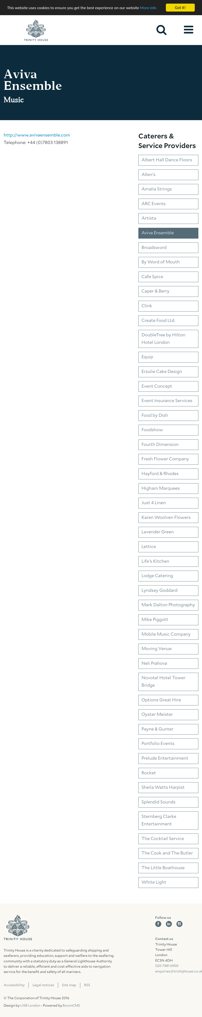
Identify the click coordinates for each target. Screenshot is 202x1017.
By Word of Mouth (160, 262)
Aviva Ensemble (157, 233)
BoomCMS (71, 1005)
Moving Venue (156, 649)
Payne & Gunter (157, 729)
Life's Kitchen (155, 561)
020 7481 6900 (166, 966)
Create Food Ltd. (158, 320)
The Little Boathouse (163, 868)
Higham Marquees (160, 488)
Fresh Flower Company (165, 459)
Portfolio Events (158, 744)
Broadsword (154, 247)
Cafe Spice (152, 277)
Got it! (180, 7)
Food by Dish (154, 415)
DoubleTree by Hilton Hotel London (163, 339)
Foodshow (152, 430)
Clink (146, 306)
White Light (153, 882)
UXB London (30, 1005)
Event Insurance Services (166, 401)
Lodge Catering (157, 576)
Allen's (148, 175)
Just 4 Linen (153, 503)
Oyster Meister (157, 714)
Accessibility (14, 985)
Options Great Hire (161, 700)
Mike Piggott (154, 620)
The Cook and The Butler (167, 853)
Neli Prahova (154, 663)
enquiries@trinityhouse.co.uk (177, 971)
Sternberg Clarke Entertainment (158, 820)
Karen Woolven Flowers (166, 517)
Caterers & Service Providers (167, 141)
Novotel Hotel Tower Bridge (163, 682)
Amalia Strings (156, 189)
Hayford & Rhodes (160, 474)
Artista (148, 218)
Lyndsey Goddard (159, 590)
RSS (87, 985)
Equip (147, 357)
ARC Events (153, 204)
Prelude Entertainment (164, 758)
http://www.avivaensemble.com (37, 135)
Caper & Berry (155, 291)
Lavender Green (157, 532)
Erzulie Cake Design (161, 372)
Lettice (148, 547)
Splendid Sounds (158, 802)
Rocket (148, 773)
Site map (69, 985)
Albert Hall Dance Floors (166, 160)
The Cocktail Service (162, 838)
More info (148, 7)
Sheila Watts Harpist (163, 787)
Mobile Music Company (166, 634)
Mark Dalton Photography (168, 605)
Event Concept (156, 386)
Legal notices (43, 985)
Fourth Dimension (160, 445)
